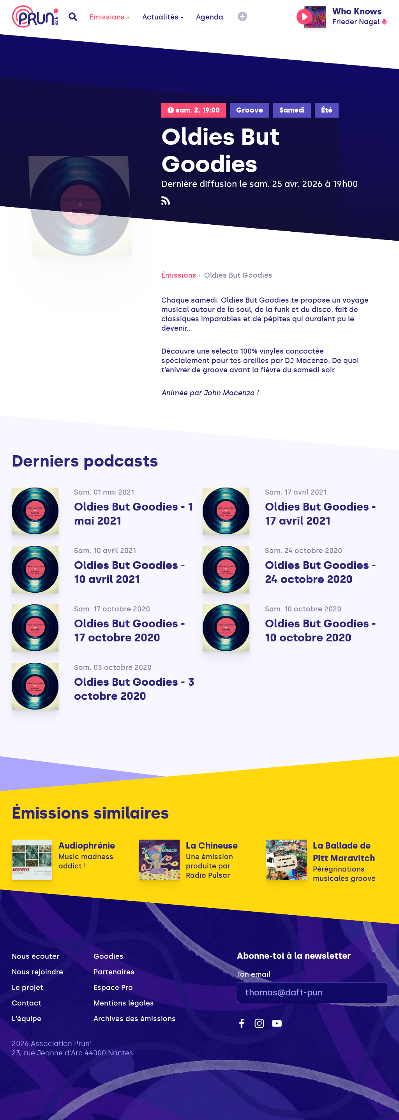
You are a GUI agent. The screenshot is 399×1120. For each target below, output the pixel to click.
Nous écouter (35, 956)
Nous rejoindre (37, 972)
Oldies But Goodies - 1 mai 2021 (133, 513)
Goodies (109, 956)
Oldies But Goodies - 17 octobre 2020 (129, 630)
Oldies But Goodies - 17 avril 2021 (320, 513)
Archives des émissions (135, 1018)
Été (326, 110)
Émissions (110, 17)
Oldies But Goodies (238, 275)
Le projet (27, 987)
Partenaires (114, 972)
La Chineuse (212, 845)
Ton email (253, 974)
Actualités (163, 17)
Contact (26, 1003)
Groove (249, 110)
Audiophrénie (86, 845)
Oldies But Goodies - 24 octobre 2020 (320, 572)
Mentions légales (124, 1003)
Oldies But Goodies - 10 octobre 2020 (320, 630)
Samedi (292, 110)
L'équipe (26, 1018)
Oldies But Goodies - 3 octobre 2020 (134, 689)
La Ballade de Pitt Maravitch (344, 851)
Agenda (209, 17)
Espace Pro (113, 987)
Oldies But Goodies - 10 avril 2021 (129, 572)
